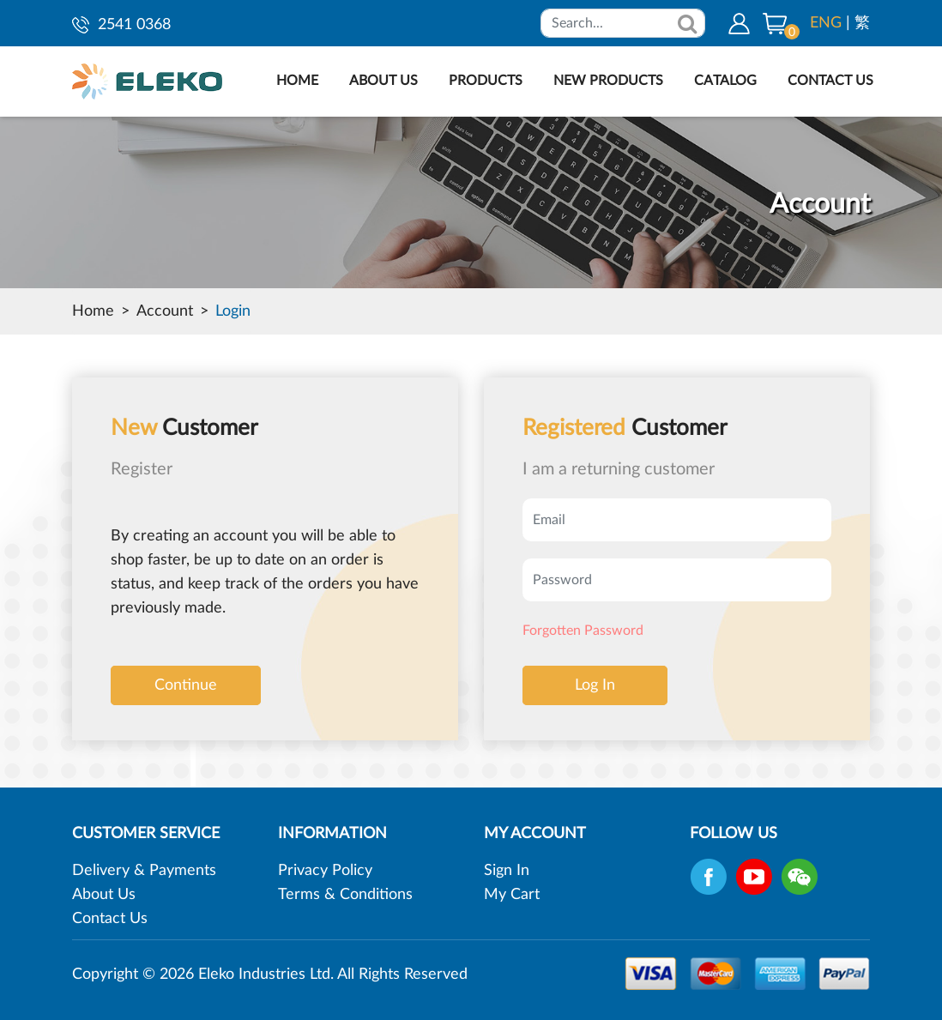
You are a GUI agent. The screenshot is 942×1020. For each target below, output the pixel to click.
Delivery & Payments (144, 870)
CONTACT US (830, 81)
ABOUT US (383, 81)
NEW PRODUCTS (608, 81)
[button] (775, 23)
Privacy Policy (325, 870)
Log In (595, 685)
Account (164, 311)
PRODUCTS (485, 81)
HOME (297, 81)
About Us (104, 894)
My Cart (512, 894)
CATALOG (725, 81)
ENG (826, 23)
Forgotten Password (582, 630)
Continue (185, 685)
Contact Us (110, 918)
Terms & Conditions (345, 894)
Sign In (506, 870)
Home (93, 311)
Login (233, 311)
